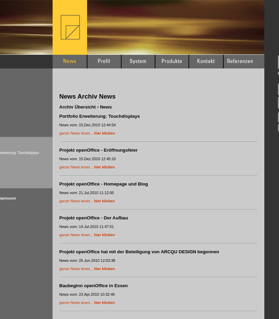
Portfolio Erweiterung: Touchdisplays (99, 116)
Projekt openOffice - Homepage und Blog (103, 184)
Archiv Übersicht (77, 107)
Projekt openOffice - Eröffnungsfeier (98, 150)
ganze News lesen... (87, 133)
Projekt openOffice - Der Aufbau (93, 217)
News (106, 107)
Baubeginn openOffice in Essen (93, 285)
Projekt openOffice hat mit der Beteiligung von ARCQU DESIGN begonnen (139, 251)
